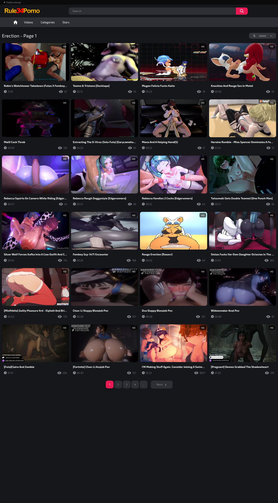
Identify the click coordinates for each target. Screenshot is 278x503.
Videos (28, 22)
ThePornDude (13, 2)
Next (160, 384)
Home (15, 22)
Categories (48, 22)
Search (242, 11)
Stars (65, 22)
